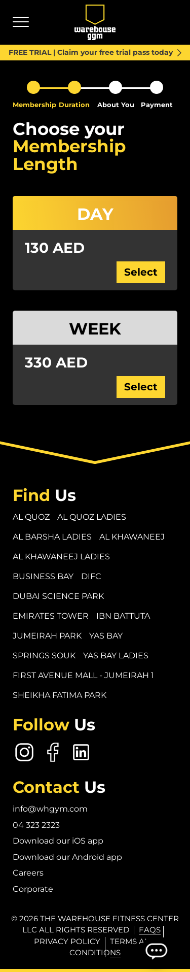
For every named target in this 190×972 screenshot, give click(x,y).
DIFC (91, 576)
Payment (157, 104)
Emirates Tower (51, 616)
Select (141, 272)
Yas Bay (106, 636)
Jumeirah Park (47, 636)
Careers (28, 873)
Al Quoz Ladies (91, 517)
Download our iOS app (58, 841)
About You (115, 104)
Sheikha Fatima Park (59, 695)
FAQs (150, 929)
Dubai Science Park (58, 596)
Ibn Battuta (123, 616)
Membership (34, 104)
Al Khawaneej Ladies (61, 556)
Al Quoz (31, 517)
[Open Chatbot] (156, 950)
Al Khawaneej (132, 537)
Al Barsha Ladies (52, 537)
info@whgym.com (50, 809)
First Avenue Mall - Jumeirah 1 (83, 675)
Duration (74, 104)
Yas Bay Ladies (115, 655)
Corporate (33, 889)
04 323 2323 (36, 825)
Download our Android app (67, 857)
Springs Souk (44, 655)
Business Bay (43, 576)
